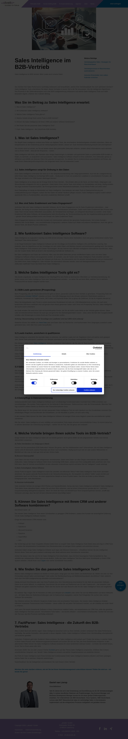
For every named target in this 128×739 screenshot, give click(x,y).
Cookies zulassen (89, 390)
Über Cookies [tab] (90, 354)
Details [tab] (64, 354)
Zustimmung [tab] (37, 354)
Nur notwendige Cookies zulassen (63, 390)
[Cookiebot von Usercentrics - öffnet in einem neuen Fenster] (94, 348)
